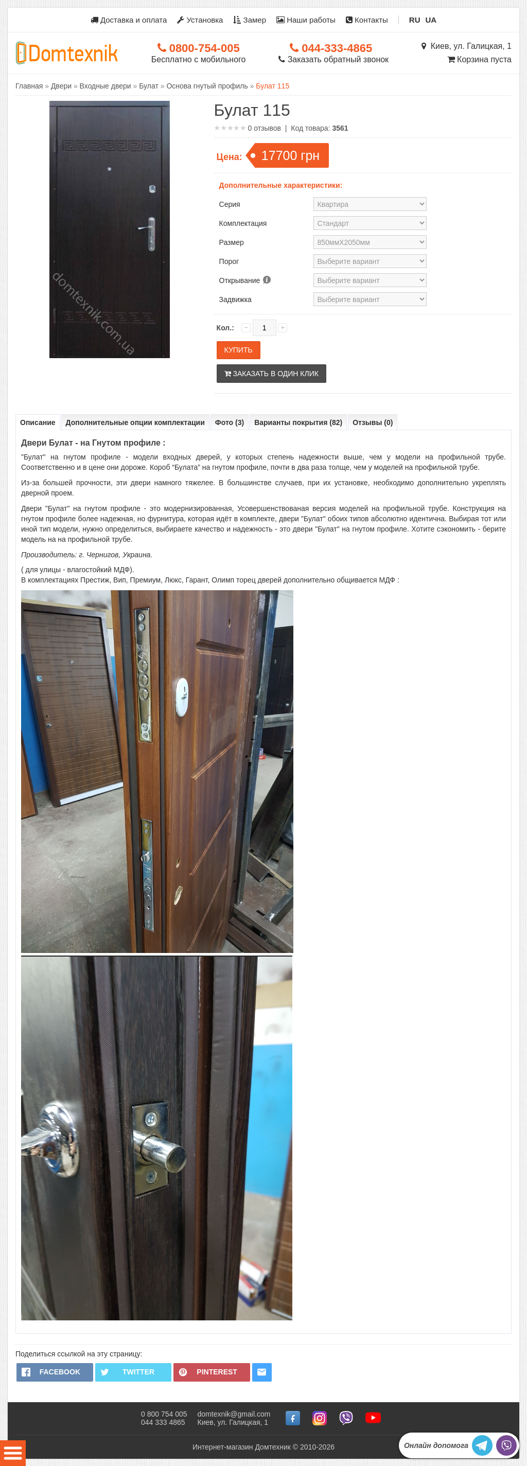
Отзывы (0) (373, 422)
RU (414, 19)
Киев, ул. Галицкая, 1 (466, 46)
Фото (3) (229, 422)
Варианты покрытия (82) (298, 422)
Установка (200, 19)
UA (431, 19)
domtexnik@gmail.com (234, 1413)
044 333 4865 (163, 1422)
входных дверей (191, 457)
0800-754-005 (198, 48)
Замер (249, 19)
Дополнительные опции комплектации (135, 422)
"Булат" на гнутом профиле (71, 457)
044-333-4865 (331, 48)
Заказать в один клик (271, 373)
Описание (38, 422)
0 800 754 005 (164, 1413)
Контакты (367, 19)
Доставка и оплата (129, 19)
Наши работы (306, 19)
